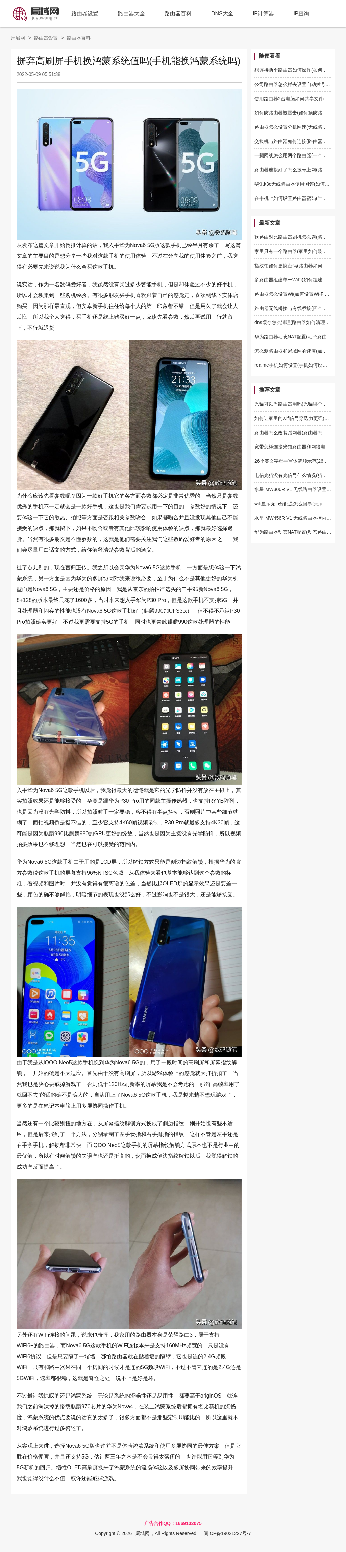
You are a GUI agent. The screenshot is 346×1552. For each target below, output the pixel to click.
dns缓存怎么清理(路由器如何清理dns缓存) (299, 322)
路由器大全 (131, 13)
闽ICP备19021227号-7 (227, 1533)
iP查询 (301, 13)
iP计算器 (263, 13)
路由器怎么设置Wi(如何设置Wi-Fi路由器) (297, 294)
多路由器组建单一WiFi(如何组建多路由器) (298, 279)
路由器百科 (178, 13)
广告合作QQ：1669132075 (173, 1523)
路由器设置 (84, 13)
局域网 (18, 38)
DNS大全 (222, 13)
